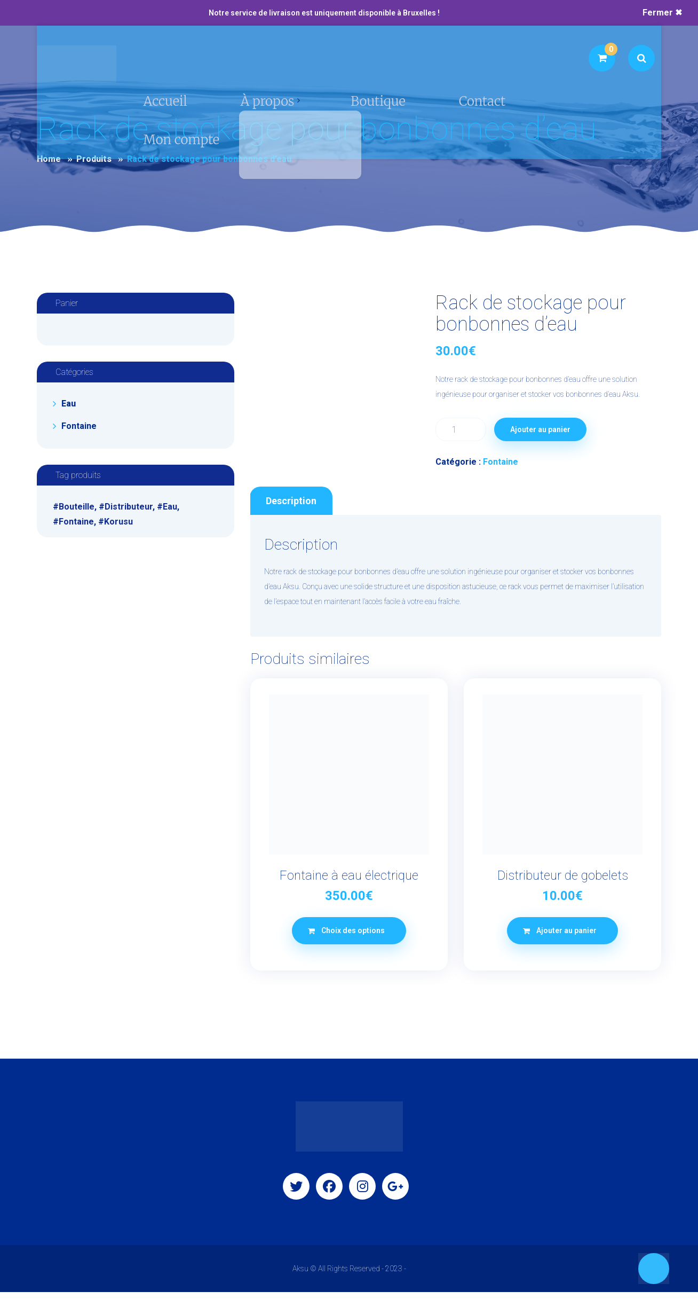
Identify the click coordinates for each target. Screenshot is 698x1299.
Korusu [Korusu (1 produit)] (118, 522)
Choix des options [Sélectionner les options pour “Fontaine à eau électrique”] (353, 937)
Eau (68, 403)
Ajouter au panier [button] (566, 937)
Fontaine (500, 462)
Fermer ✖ (662, 12)
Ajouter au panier (542, 429)
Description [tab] (291, 506)
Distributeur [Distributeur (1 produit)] (129, 507)
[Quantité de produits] (460, 429)
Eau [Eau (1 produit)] (170, 507)
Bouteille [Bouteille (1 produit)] (76, 507)
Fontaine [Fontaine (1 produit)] (76, 522)
